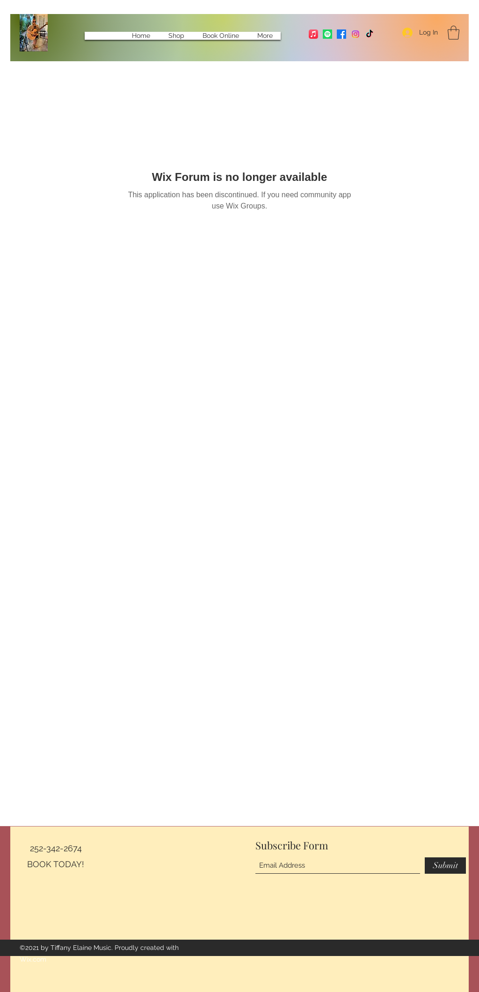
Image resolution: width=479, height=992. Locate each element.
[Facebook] (341, 34)
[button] (453, 33)
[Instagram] (355, 34)
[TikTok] (369, 34)
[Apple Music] (313, 34)
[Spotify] (327, 34)
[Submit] (445, 865)
